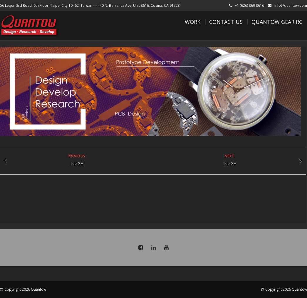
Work (192, 21)
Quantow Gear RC (276, 21)
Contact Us (226, 21)
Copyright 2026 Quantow (25, 289)
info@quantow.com (290, 5)
